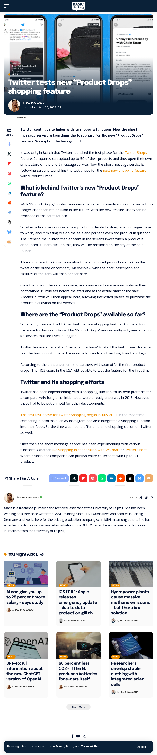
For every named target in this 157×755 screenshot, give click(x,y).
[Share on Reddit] (9, 203)
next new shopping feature (124, 170)
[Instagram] (145, 498)
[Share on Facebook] (9, 144)
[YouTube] (78, 738)
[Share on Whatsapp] (9, 183)
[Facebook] (72, 738)
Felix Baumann (129, 621)
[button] (141, 746)
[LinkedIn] (151, 498)
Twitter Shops (136, 152)
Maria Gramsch (35, 102)
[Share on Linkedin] (9, 193)
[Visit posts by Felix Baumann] (113, 621)
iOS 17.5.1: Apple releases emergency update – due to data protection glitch (78, 603)
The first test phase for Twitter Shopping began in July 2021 (68, 415)
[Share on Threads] (9, 222)
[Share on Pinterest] (9, 173)
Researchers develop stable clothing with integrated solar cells (127, 675)
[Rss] (84, 738)
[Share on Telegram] (9, 212)
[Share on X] (9, 154)
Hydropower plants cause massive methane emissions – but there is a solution (130, 603)
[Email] (9, 242)
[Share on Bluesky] (9, 232)
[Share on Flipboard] (9, 164)
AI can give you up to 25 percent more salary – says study (25, 598)
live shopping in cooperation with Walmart (86, 450)
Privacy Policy (66, 746)
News (15, 74)
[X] (140, 498)
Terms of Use (93, 746)
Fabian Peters (76, 621)
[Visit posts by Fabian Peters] (61, 621)
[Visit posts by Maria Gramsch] (14, 105)
